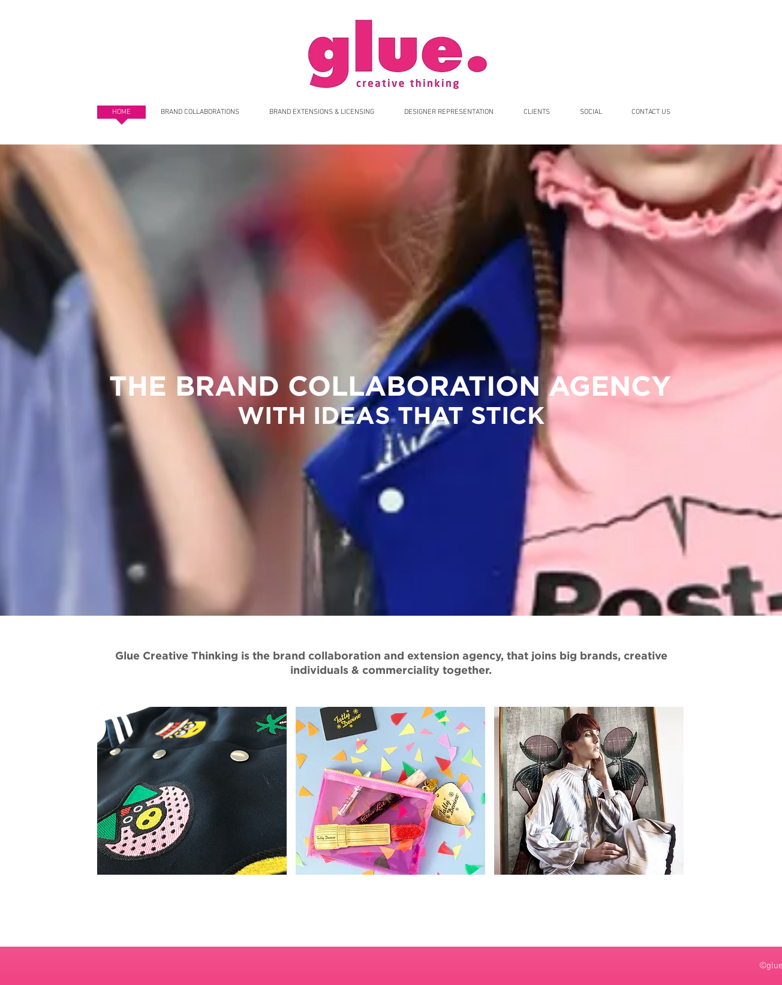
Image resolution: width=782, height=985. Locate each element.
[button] (192, 791)
